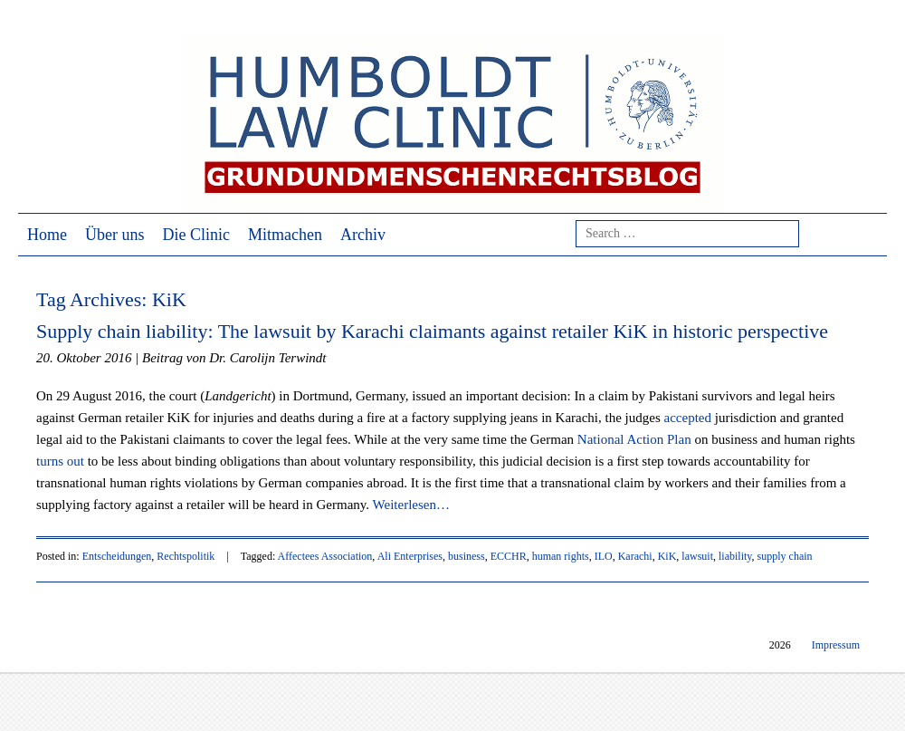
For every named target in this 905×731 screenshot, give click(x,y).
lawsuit (697, 556)
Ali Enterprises (410, 556)
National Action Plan (634, 439)
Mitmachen (285, 235)
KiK (667, 556)
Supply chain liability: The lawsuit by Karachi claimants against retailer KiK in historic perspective (432, 331)
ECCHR (509, 556)
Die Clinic (197, 235)
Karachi (635, 556)
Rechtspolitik (185, 556)
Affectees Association (325, 556)
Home (47, 235)
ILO (604, 556)
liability (735, 556)
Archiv (363, 235)
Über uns (115, 235)
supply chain (785, 556)
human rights (560, 556)
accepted (687, 417)
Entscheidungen (117, 556)
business (466, 556)
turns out (60, 461)
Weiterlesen (411, 504)
